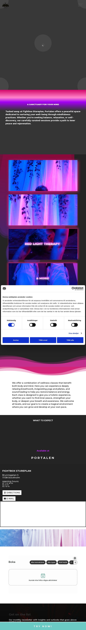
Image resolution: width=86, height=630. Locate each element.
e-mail (10, 498)
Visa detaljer (74, 333)
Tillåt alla (70, 340)
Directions (13, 492)
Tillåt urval (43, 340)
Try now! (43, 626)
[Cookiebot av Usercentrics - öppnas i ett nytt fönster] (73, 288)
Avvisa (16, 340)
